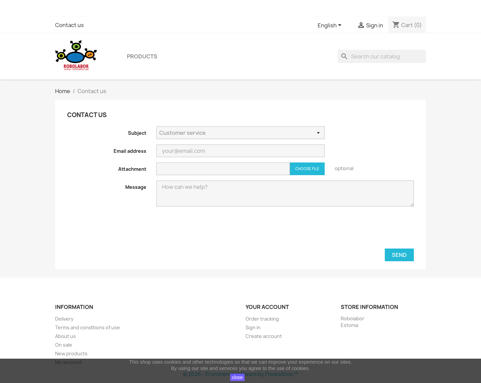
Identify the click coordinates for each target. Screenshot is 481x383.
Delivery (64, 319)
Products (142, 56)
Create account (264, 336)
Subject (137, 133)
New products (71, 353)
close (237, 377)
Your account (267, 307)
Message (135, 187)
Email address (130, 151)
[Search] (382, 56)
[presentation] (363, 230)
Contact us (69, 25)
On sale (63, 345)
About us (65, 336)
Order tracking (262, 319)
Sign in (253, 327)
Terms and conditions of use (87, 327)
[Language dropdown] (331, 26)
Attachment (132, 169)
